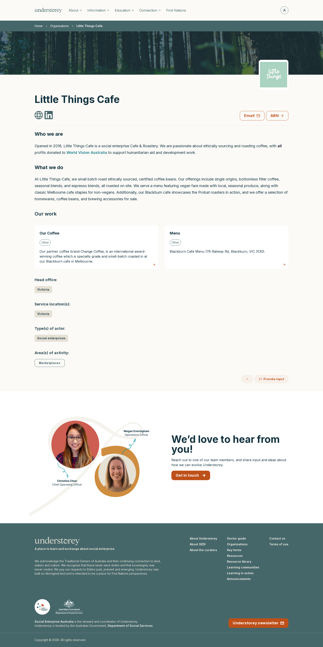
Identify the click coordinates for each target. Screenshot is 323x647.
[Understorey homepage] (48, 10)
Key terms (234, 550)
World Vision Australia (87, 152)
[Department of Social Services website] (69, 607)
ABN (277, 115)
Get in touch (191, 475)
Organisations (59, 26)
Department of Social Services (130, 625)
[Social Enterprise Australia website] (42, 607)
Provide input (271, 379)
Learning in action (240, 573)
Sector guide (236, 538)
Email (252, 115)
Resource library (239, 561)
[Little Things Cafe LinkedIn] (48, 115)
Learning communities (243, 567)
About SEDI (198, 544)
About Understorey (203, 538)
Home (39, 26)
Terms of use (278, 544)
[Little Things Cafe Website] (39, 115)
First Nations (176, 10)
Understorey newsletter (258, 623)
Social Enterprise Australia (54, 621)
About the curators (203, 550)
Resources (235, 555)
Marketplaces (49, 363)
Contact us (277, 538)
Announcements (239, 579)
